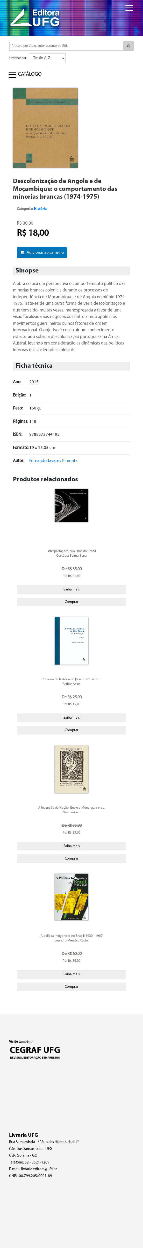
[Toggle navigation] (125, 5)
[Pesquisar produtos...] (66, 45)
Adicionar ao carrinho (42, 252)
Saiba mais (71, 590)
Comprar (71, 602)
